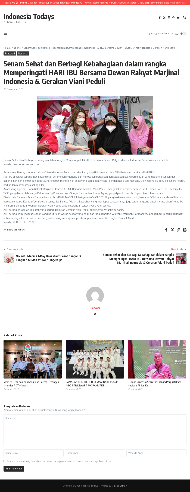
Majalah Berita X (119, 485)
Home (7, 47)
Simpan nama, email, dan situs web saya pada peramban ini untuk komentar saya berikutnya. (59, 461)
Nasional (16, 47)
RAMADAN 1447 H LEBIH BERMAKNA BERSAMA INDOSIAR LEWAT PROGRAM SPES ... (92, 383)
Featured (10, 53)
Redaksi (95, 308)
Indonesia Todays (29, 16)
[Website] (95, 314)
